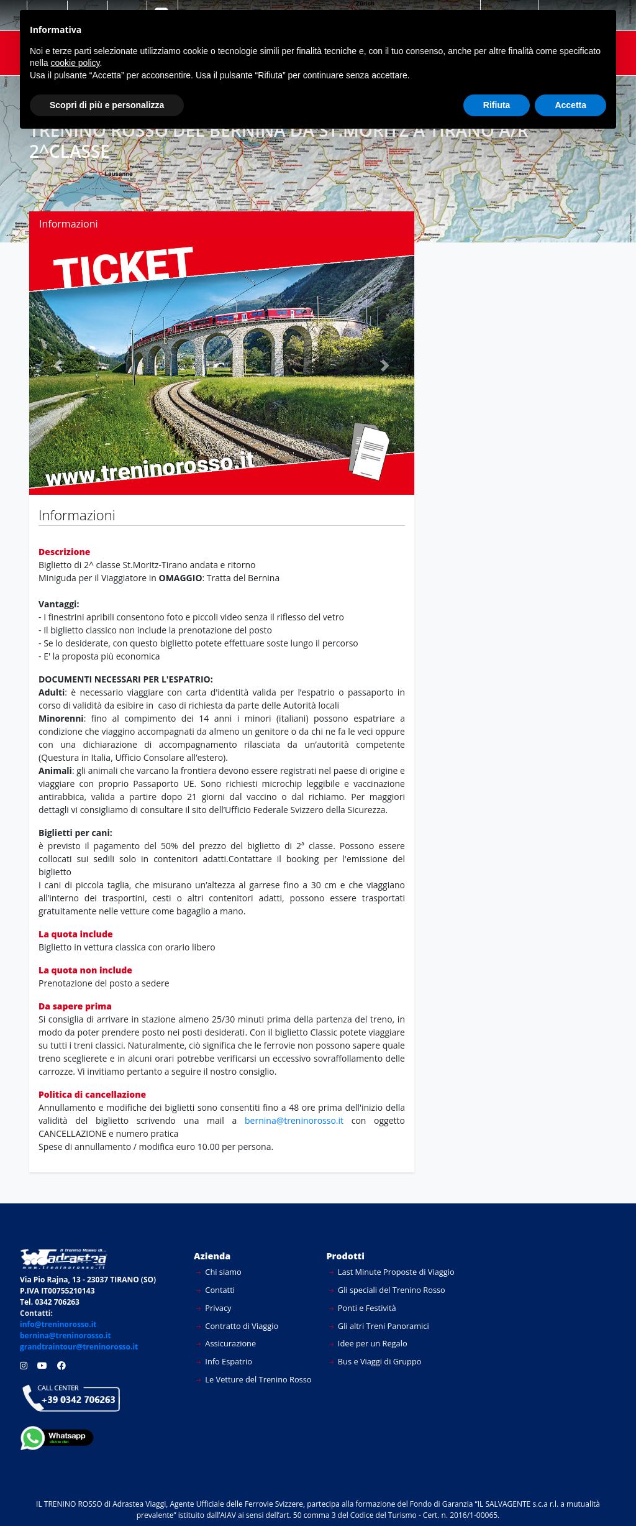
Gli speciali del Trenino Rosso (387, 1289)
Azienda (212, 1256)
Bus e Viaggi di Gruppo (375, 1361)
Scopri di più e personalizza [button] (107, 105)
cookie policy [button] (74, 63)
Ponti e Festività (362, 1307)
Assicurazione (226, 1343)
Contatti (215, 1289)
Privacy (214, 1307)
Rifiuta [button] (497, 105)
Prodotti (346, 1256)
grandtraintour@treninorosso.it (79, 1346)
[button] (58, 365)
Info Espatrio (224, 1361)
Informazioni (68, 224)
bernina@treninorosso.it (298, 1120)
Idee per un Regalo (368, 1343)
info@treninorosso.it (58, 1324)
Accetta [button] (570, 105)
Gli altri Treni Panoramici (379, 1325)
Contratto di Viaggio (237, 1325)
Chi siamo (219, 1271)
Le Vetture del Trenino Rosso (254, 1379)
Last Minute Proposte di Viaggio (392, 1271)
